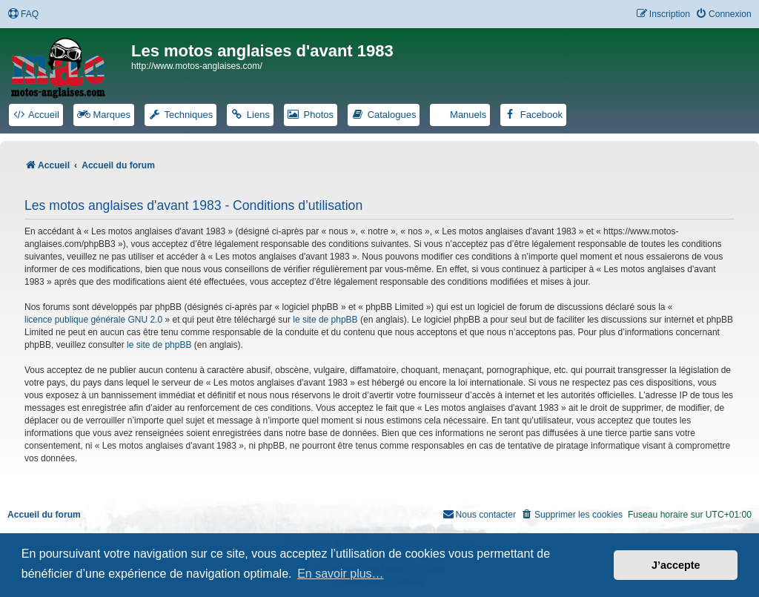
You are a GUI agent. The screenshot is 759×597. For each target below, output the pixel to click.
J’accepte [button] (676, 565)
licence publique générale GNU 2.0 (93, 319)
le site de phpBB (325, 319)
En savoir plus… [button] (340, 573)
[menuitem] (23, 14)
